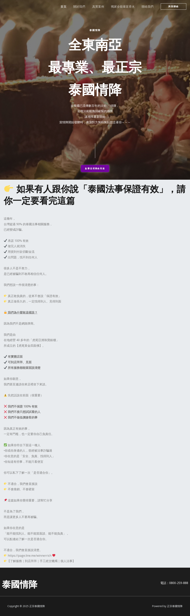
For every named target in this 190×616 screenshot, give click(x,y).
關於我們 (83, 6)
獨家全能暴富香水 (124, 6)
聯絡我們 (148, 6)
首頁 (68, 6)
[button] (173, 6)
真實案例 (101, 6)
